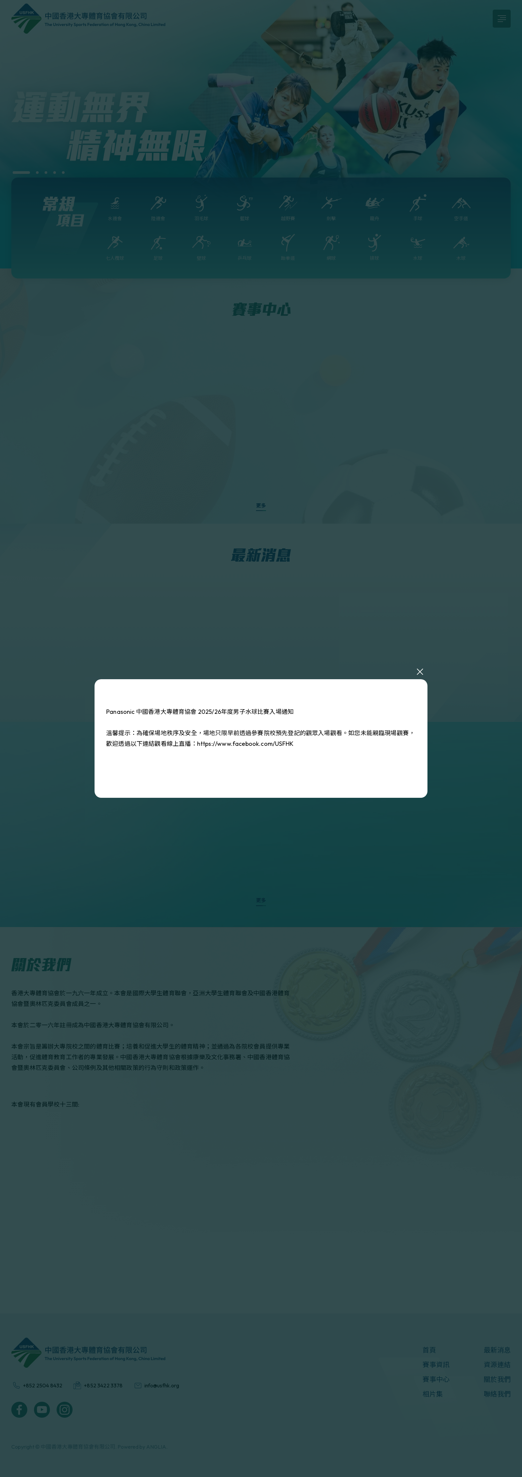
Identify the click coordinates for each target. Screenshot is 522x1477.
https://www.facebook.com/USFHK (245, 743)
